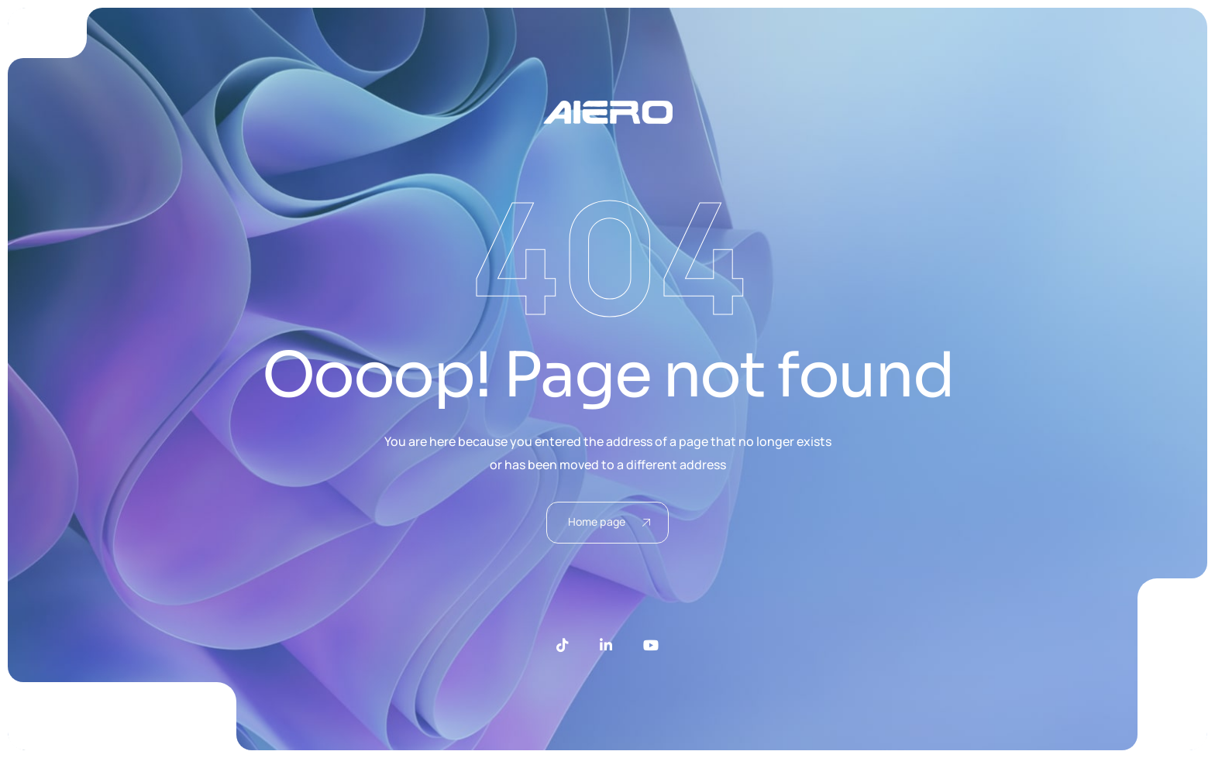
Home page (609, 521)
